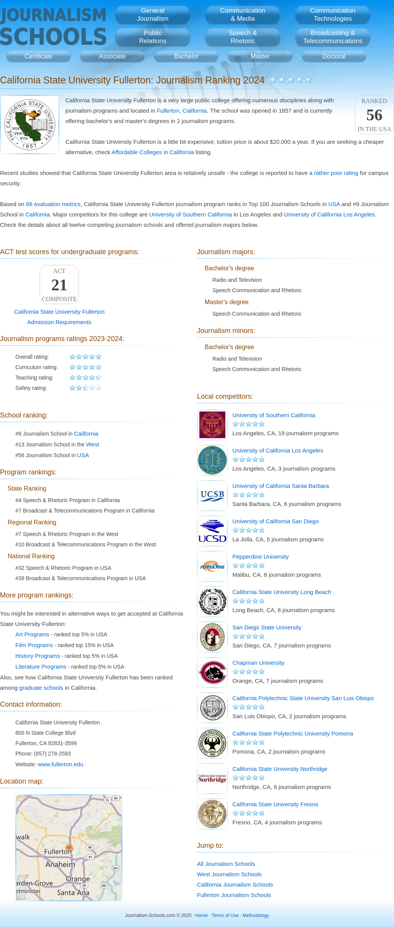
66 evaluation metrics (53, 204)
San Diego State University (266, 627)
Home (201, 915)
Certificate (38, 56)
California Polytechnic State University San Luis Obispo (303, 698)
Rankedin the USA (374, 115)
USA (334, 204)
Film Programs (34, 645)
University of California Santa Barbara (280, 486)
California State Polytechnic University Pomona (292, 733)
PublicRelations (153, 37)
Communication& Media (242, 14)
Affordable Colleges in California (153, 152)
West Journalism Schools (229, 874)
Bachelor (186, 56)
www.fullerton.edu (60, 764)
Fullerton (168, 110)
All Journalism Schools (226, 863)
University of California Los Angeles (329, 214)
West (92, 444)
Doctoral (334, 56)
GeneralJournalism (153, 14)
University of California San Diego (275, 521)
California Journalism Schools (235, 884)
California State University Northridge (279, 769)
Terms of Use (225, 915)
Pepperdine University (260, 556)
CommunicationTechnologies (333, 14)
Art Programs (32, 634)
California (194, 110)
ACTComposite (59, 285)
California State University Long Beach (281, 592)
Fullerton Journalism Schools (234, 895)
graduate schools (41, 687)
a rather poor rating (334, 173)
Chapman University (258, 662)
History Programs (37, 655)
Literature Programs (41, 666)
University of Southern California (190, 214)
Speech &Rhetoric (243, 37)
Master (260, 56)
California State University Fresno (275, 804)
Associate (112, 56)
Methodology (255, 915)
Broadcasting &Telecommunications (332, 37)
